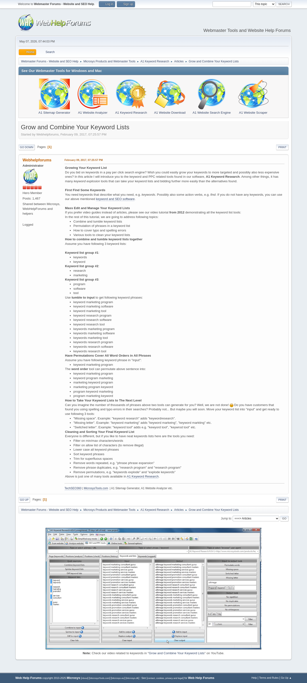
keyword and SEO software (115, 199)
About (85, 678)
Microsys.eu (118, 678)
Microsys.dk (132, 678)
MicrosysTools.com (96, 488)
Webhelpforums (37, 160)
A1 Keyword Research (143, 476)
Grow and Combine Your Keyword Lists (177, 653)
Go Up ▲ (286, 677)
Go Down (26, 147)
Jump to (226, 518)
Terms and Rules (269, 677)
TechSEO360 (73, 488)
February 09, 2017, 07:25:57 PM (84, 160)
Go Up (24, 499)
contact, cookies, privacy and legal (165, 678)
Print (282, 147)
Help (254, 677)
